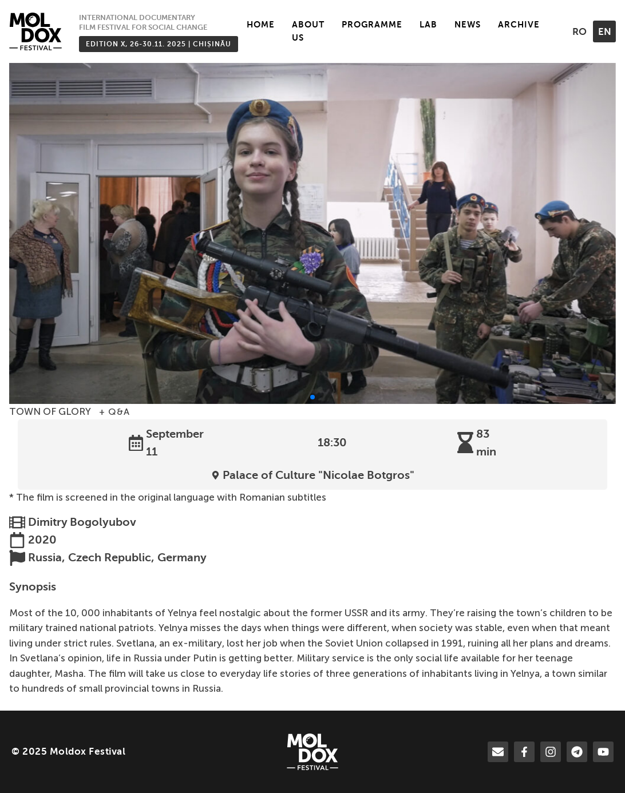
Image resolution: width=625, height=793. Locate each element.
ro (579, 31)
